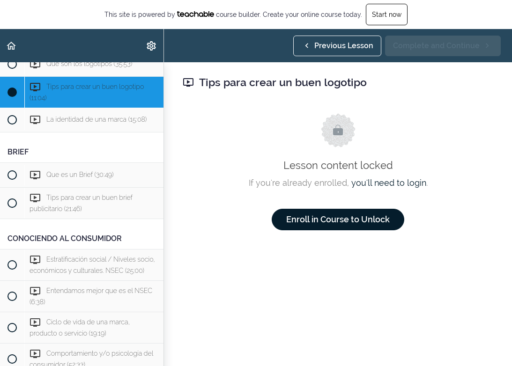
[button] (11, 45)
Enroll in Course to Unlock (338, 219)
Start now (386, 14)
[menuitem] (151, 45)
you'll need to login (388, 183)
